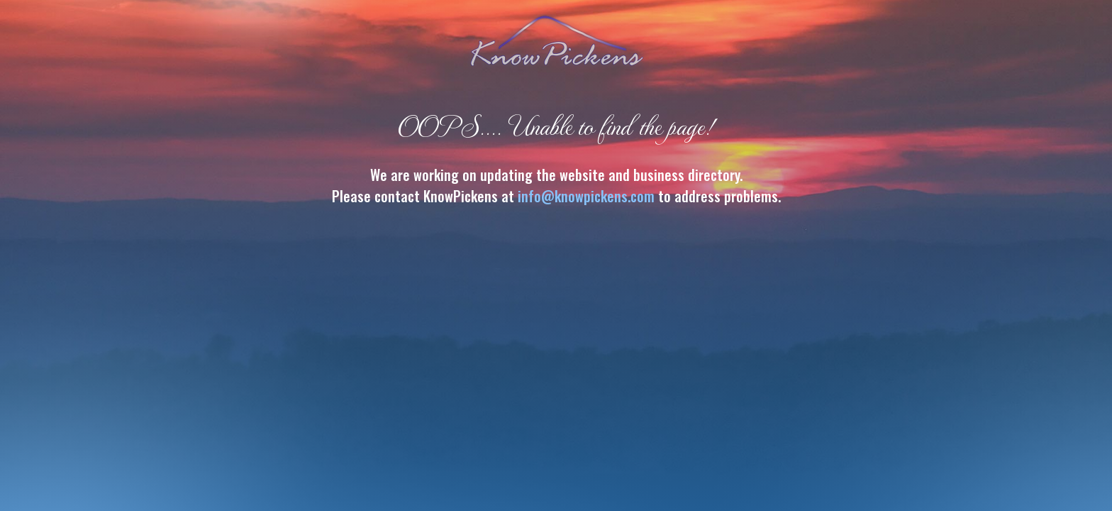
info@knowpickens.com (586, 196)
